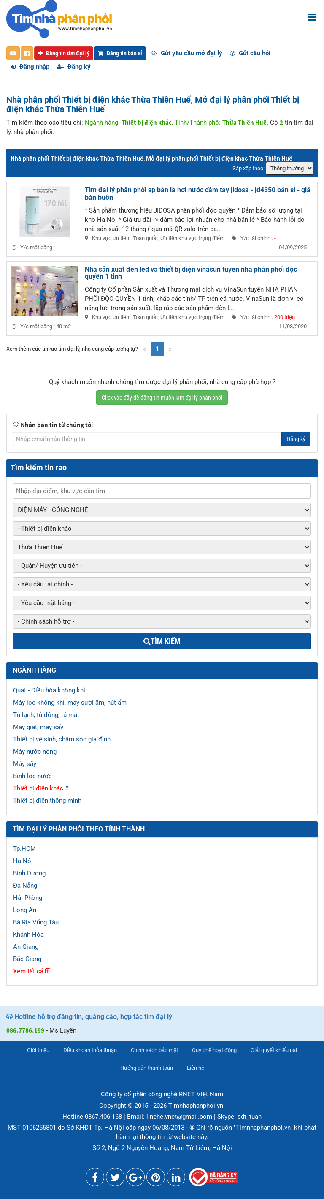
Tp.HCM (24, 849)
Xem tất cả (31, 971)
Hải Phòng (27, 898)
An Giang (25, 947)
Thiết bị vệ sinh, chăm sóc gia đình (62, 739)
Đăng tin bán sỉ (120, 53)
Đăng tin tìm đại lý (63, 53)
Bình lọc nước (32, 776)
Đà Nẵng (25, 885)
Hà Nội (23, 861)
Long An (24, 910)
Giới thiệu (38, 1050)
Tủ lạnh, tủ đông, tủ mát (46, 715)
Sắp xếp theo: (248, 168)
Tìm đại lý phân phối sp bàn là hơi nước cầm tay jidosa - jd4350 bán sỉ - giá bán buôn (197, 194)
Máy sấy (24, 764)
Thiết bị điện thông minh (47, 800)
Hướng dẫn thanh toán (146, 1068)
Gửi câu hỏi (250, 53)
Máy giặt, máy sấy (38, 727)
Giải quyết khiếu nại (274, 1050)
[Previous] (144, 349)
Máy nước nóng (35, 751)
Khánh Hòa (28, 934)
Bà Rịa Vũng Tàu (36, 922)
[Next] (170, 349)
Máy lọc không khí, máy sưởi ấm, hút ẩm (70, 702)
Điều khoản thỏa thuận (90, 1050)
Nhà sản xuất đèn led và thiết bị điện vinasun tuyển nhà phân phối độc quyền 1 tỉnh (191, 273)
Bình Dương (29, 873)
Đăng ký (74, 67)
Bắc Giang (27, 959)
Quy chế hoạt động (214, 1050)
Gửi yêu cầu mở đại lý (186, 53)
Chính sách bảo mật (154, 1050)
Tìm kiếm (162, 641)
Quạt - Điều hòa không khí (49, 690)
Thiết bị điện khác (38, 788)
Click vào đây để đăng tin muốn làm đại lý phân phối (162, 397)
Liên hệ (195, 1068)
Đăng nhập (30, 67)
